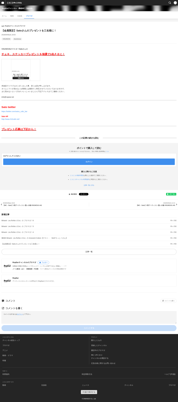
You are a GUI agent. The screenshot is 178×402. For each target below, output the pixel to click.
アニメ (5, 350)
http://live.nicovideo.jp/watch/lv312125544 (20, 70)
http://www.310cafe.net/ (10, 119)
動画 (12, 16)
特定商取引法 (87, 374)
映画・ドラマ (7, 355)
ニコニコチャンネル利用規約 (79, 179)
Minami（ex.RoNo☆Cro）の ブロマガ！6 (17, 220)
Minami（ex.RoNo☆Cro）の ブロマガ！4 (17, 232)
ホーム (4, 16)
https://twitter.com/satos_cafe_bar (14, 111)
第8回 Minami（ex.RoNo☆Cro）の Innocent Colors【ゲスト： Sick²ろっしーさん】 (34, 238)
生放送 (19, 16)
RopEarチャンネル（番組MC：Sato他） (18, 8)
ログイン (20, 314)
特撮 (4, 361)
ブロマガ (29, 16)
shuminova (17, 39)
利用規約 (5, 374)
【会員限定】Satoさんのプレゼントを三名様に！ (20, 244)
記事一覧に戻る (89, 185)
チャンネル (128, 385)
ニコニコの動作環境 (76, 175)
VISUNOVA (6, 39)
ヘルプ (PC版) (170, 374)
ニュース (85, 385)
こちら (107, 151)
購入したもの (96, 340)
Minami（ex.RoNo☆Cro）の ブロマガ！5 (17, 226)
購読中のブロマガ (98, 350)
